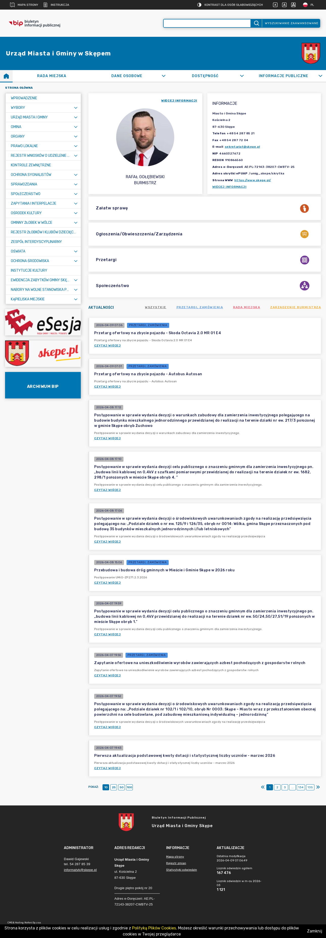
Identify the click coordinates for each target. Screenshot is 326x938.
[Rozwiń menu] (76, 108)
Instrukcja (56, 5)
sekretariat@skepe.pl (242, 146)
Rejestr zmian (176, 863)
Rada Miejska (246, 307)
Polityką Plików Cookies (154, 928)
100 (129, 787)
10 (106, 787)
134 (301, 787)
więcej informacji (179, 100)
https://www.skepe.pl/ (252, 180)
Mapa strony (24, 5)
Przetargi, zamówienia (200, 307)
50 (121, 787)
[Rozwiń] (163, 76)
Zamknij (314, 931)
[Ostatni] (318, 787)
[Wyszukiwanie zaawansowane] (207, 23)
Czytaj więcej (107, 345)
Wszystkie (155, 307)
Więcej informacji (229, 187)
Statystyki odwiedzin (181, 869)
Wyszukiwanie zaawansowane (291, 23)
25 (114, 787)
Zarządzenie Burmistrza (295, 307)
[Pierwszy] (263, 787)
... (292, 787)
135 (310, 787)
